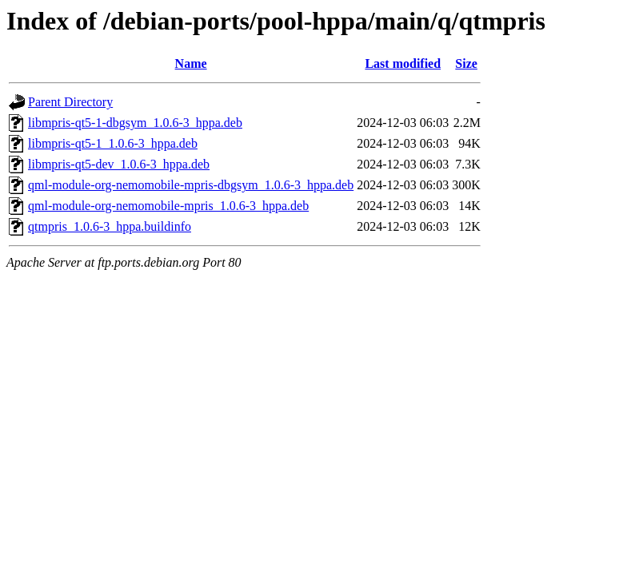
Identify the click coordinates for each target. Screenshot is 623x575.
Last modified (403, 63)
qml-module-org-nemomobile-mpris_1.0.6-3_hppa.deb (168, 205)
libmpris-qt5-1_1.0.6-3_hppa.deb (113, 143)
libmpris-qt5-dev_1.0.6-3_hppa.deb (119, 164)
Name (191, 63)
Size (466, 63)
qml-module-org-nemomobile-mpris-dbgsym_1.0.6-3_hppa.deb (190, 185)
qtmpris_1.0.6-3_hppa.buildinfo (109, 226)
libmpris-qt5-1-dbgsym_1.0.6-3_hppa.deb (135, 122)
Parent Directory (70, 102)
